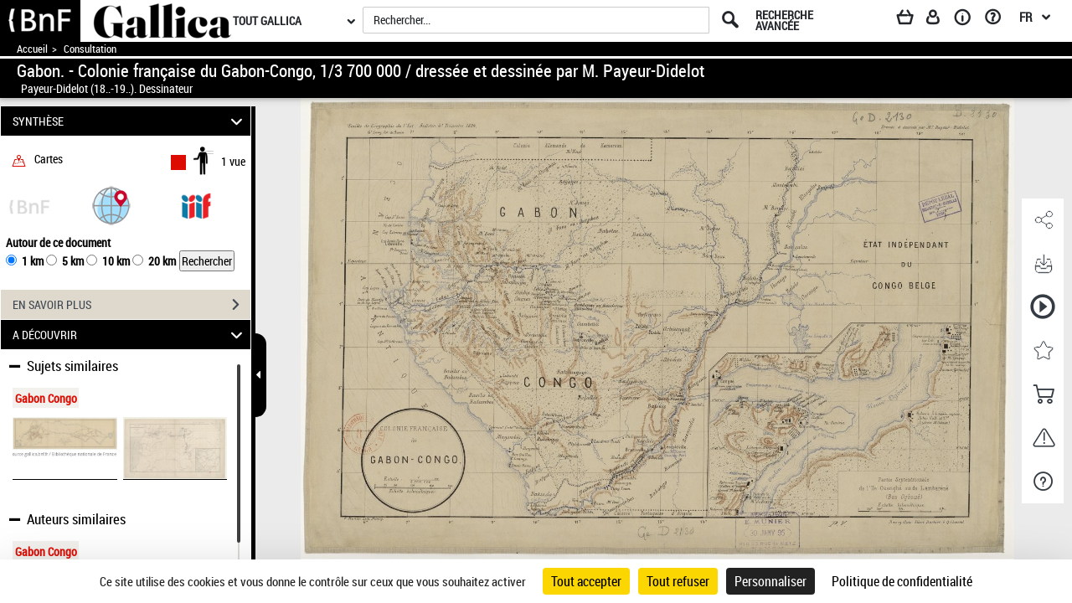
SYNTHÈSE (130, 121)
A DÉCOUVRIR (130, 334)
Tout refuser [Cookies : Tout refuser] (678, 581)
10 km (116, 261)
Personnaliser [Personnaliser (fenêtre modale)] (770, 581)
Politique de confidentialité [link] (902, 581)
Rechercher (207, 261)
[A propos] (968, 20)
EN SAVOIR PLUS (131, 305)
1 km (33, 261)
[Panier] (913, 20)
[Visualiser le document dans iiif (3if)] (196, 205)
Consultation (90, 49)
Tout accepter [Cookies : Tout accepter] (586, 581)
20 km (162, 261)
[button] (111, 205)
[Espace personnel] (940, 20)
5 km (73, 261)
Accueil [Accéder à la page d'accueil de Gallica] (32, 49)
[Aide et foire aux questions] (998, 20)
